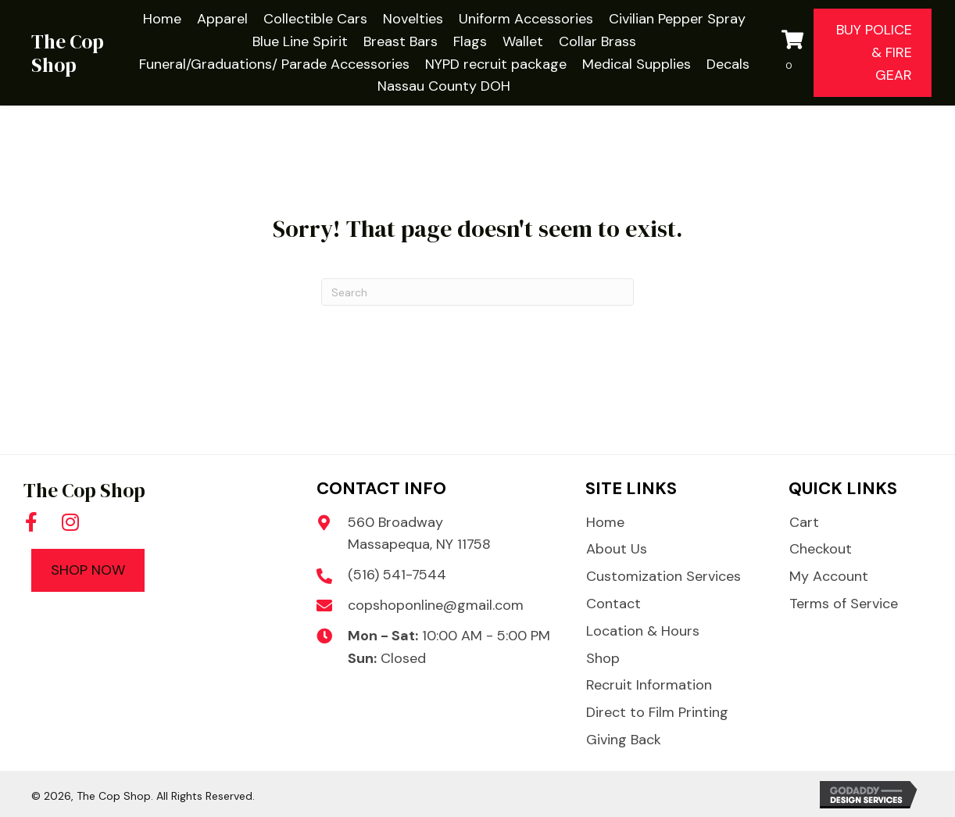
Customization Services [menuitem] (663, 576)
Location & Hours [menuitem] (642, 631)
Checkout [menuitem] (820, 548)
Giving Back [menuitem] (623, 739)
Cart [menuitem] (804, 522)
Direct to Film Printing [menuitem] (657, 712)
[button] (31, 521)
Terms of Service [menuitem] (843, 603)
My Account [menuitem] (828, 576)
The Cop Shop (67, 53)
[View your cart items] (794, 53)
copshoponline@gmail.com (436, 605)
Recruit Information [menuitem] (649, 684)
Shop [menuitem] (603, 658)
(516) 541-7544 (397, 574)
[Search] (477, 292)
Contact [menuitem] (613, 603)
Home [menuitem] (605, 522)
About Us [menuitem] (616, 548)
